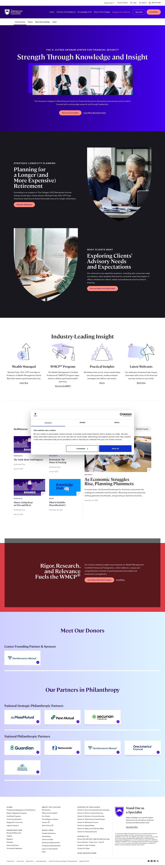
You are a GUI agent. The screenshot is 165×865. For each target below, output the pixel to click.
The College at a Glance (50, 819)
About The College (51, 807)
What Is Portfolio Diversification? (57, 504)
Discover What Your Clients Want (102, 288)
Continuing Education (14, 819)
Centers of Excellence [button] (66, 12)
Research (10, 839)
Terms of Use (20, 861)
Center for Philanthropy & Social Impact (91, 819)
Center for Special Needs (85, 825)
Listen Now (24, 383)
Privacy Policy (10, 861)
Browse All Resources (14, 833)
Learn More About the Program (99, 580)
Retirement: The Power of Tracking (57, 461)
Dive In (102, 383)
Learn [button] (51, 12)
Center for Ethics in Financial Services (90, 813)
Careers (45, 822)
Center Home (20, 22)
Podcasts (10, 842)
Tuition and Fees (47, 839)
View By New (104, 429)
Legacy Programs (13, 825)
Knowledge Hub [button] (85, 12)
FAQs (44, 852)
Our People (46, 816)
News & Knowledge (42, 22)
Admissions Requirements (51, 842)
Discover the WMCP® (63, 386)
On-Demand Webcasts (14, 848)
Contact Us (83, 836)
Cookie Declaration (41, 861)
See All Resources (21, 429)
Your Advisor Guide (87, 853)
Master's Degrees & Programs (17, 813)
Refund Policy (30, 861)
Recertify (139, 12)
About (30, 22)
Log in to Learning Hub (50, 849)
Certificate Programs (14, 816)
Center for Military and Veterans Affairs (90, 828)
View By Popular (142, 429)
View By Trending (122, 429)
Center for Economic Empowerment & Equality (93, 810)
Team (54, 22)
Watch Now (141, 383)
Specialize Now (132, 827)
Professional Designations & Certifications (21, 810)
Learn (9, 807)
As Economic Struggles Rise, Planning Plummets (109, 481)
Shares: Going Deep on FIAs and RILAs (23, 504)
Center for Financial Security (87, 831)
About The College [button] (102, 12)
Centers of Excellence (88, 807)
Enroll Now (154, 12)
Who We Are (46, 810)
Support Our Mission (121, 12)
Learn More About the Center (95, 113)
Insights (9, 836)
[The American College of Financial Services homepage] (13, 12)
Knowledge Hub (14, 830)
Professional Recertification (51, 845)
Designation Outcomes (15, 822)
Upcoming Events (13, 845)
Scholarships (46, 836)
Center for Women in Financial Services (90, 816)
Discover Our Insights (70, 113)
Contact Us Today (83, 848)
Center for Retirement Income (87, 822)
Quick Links (108, 3)
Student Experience (48, 833)
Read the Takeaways (24, 204)
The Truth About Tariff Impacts (28, 459)
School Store (46, 825)
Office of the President (49, 813)
